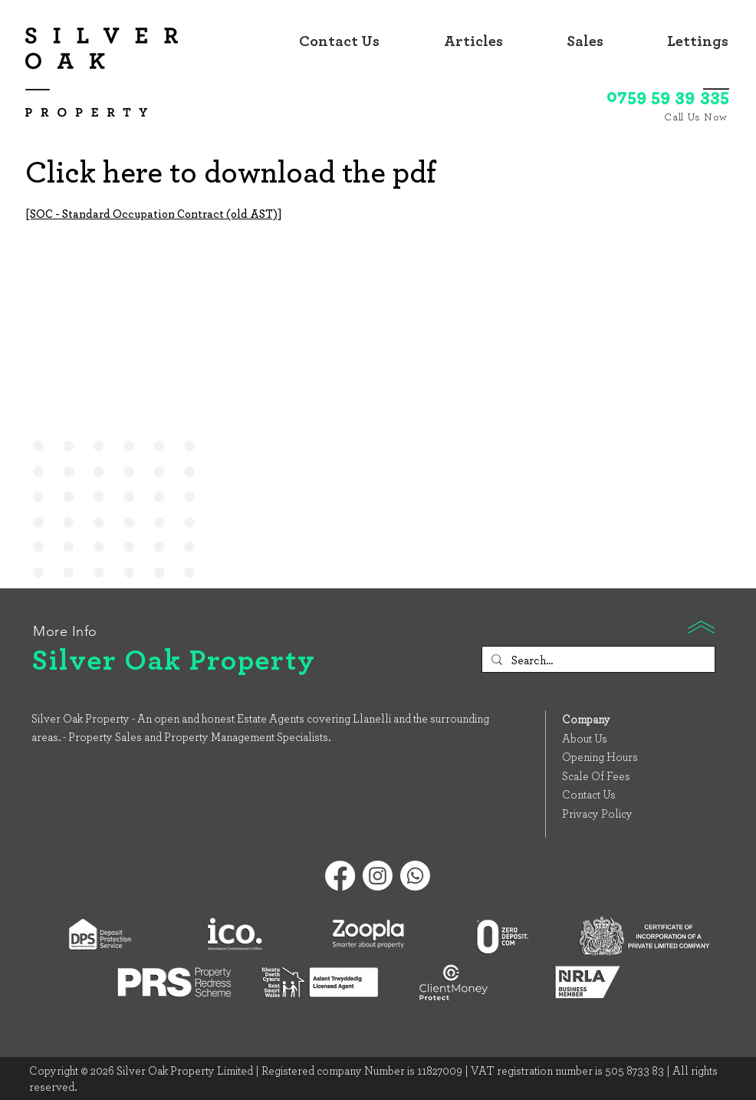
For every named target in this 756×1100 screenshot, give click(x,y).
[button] (564, 41)
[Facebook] (340, 876)
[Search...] (596, 661)
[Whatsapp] (415, 876)
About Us (584, 739)
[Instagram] (378, 876)
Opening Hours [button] (600, 757)
